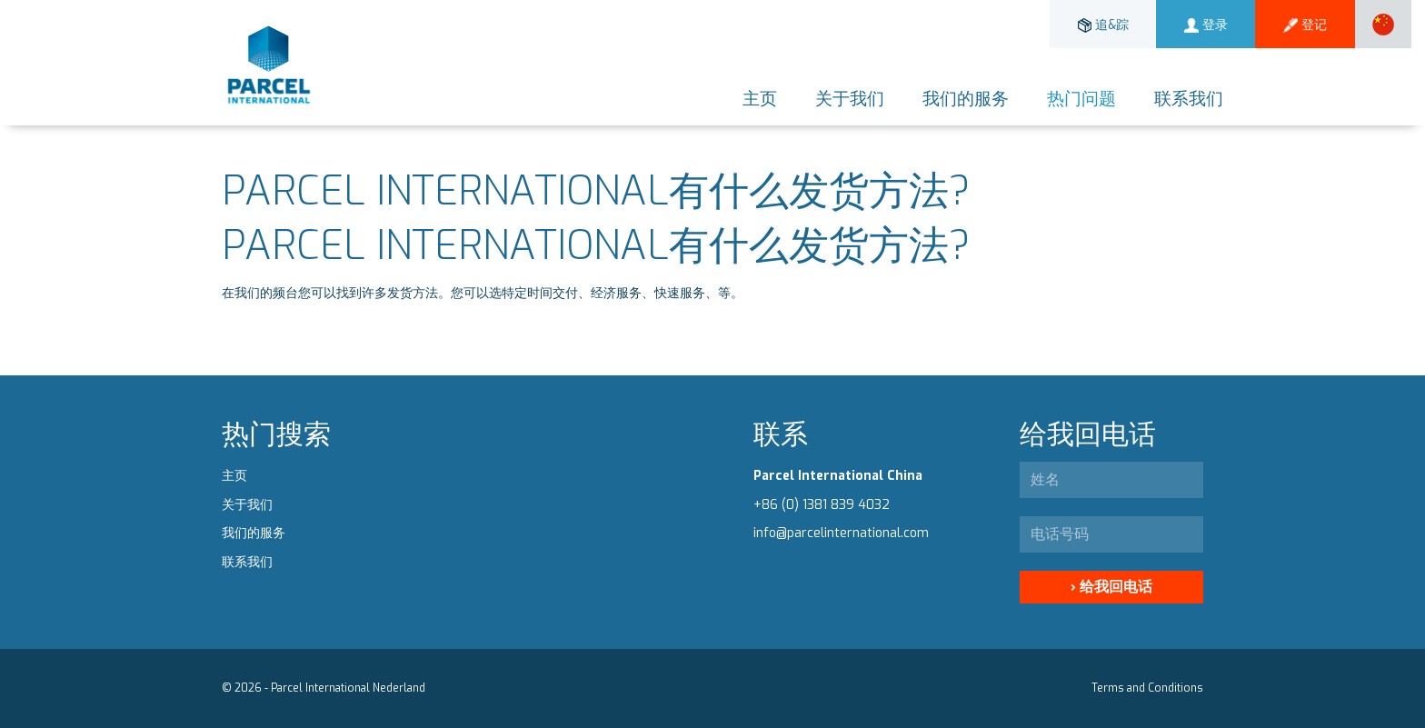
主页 (759, 98)
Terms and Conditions (1147, 688)
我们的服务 (965, 98)
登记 (1305, 25)
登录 (1206, 25)
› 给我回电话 (1111, 586)
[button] (1383, 24)
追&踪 (1103, 25)
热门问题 (1081, 98)
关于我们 (849, 98)
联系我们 (1188, 98)
